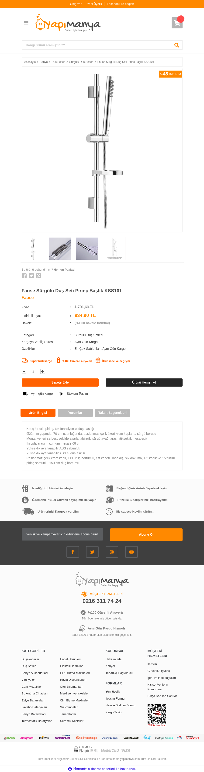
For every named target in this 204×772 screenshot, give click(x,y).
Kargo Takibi (114, 712)
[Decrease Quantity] (24, 371)
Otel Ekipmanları (71, 686)
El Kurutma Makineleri (75, 672)
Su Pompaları (69, 707)
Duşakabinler (30, 658)
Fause (28, 297)
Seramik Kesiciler (71, 720)
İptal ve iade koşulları (162, 677)
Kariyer (110, 665)
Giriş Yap (76, 4)
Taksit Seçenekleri (112, 413)
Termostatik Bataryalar (37, 720)
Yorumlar (75, 413)
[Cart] (177, 22)
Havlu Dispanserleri (73, 679)
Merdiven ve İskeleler (74, 693)
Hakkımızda (114, 658)
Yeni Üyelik (94, 4)
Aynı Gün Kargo (113, 348)
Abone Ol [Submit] (153, 534)
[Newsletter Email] (69, 534)
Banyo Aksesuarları (35, 672)
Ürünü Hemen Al (144, 382)
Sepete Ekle (60, 382)
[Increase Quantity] (42, 371)
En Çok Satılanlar (87, 348)
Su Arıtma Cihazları (35, 693)
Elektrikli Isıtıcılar (71, 665)
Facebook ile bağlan (120, 4)
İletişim (152, 663)
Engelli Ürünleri (70, 658)
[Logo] (67, 23)
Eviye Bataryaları (33, 700)
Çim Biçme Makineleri (75, 700)
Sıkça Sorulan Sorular (162, 695)
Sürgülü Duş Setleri (88, 335)
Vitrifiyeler (28, 679)
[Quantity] (33, 371)
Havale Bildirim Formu (120, 705)
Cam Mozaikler (32, 686)
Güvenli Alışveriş (159, 670)
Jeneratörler (68, 713)
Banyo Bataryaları (34, 713)
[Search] (102, 45)
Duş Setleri (29, 665)
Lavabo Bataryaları (34, 707)
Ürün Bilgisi (38, 413)
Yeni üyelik (113, 691)
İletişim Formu (115, 698)
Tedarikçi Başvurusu (119, 672)
